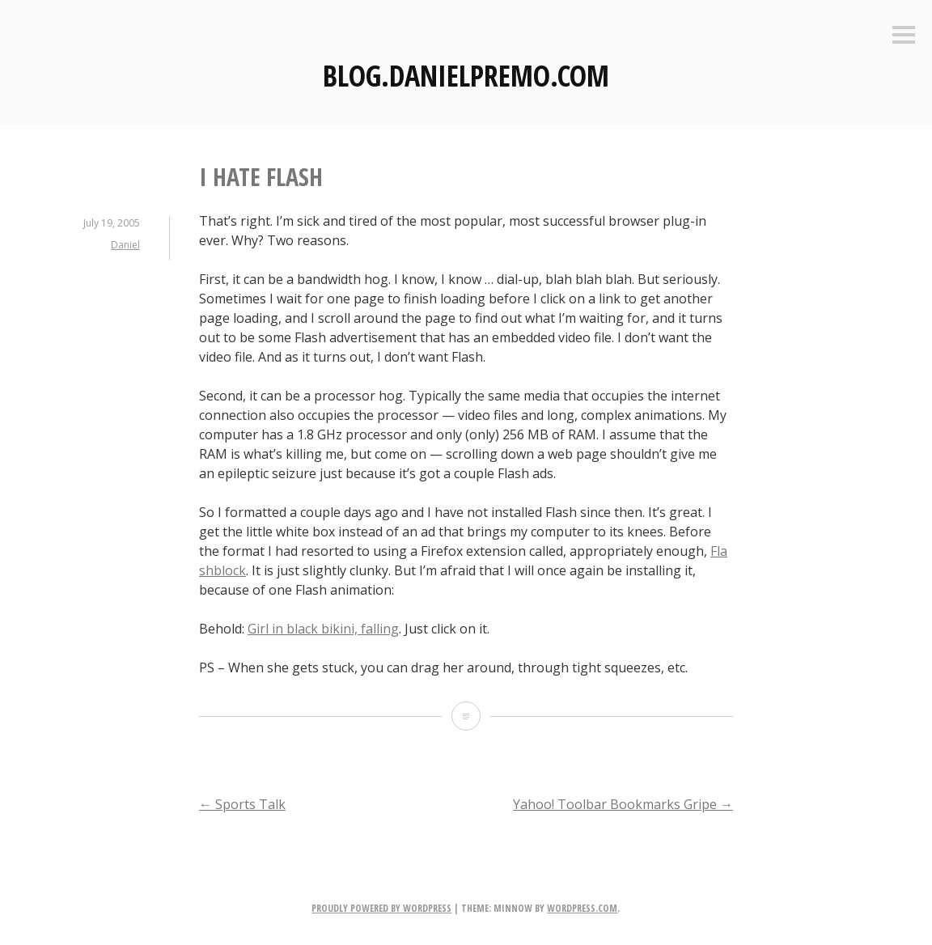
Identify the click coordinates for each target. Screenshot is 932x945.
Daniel (125, 245)
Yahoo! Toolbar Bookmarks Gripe (623, 804)
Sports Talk (242, 804)
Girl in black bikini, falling (323, 629)
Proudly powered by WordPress (381, 908)
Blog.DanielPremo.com (466, 75)
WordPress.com (582, 908)
